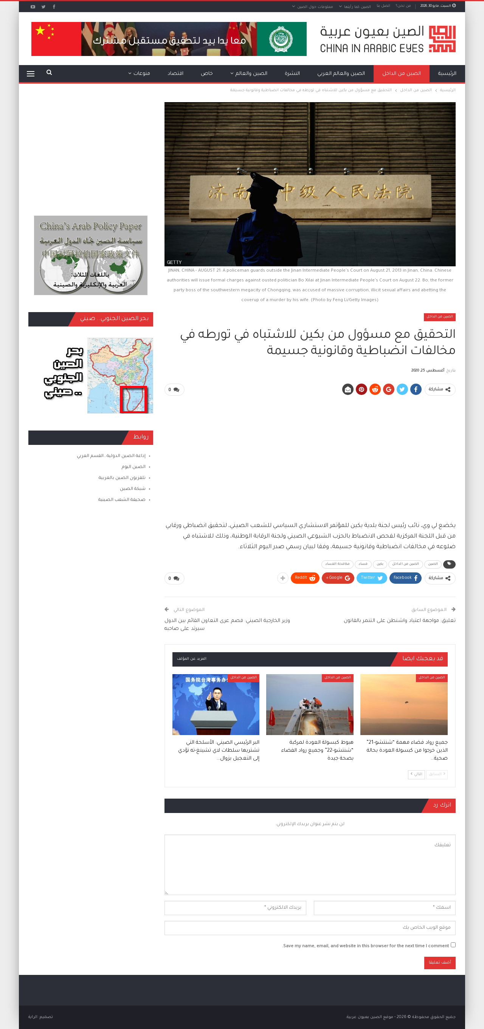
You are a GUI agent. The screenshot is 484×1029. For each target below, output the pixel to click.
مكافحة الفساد (337, 564)
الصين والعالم (251, 74)
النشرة (292, 74)
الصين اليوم (134, 467)
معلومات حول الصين (315, 7)
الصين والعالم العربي (341, 74)
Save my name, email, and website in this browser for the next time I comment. (365, 946)
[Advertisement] (310, 455)
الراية (32, 1017)
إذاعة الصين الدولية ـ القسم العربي (111, 456)
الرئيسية (447, 74)
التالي (416, 774)
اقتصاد (175, 74)
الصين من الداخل (401, 74)
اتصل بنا (383, 6)
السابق (437, 774)
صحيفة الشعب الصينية (122, 500)
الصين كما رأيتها (357, 7)
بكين (380, 564)
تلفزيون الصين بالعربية (122, 478)
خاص (207, 74)
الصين (433, 564)
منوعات (141, 74)
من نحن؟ (403, 6)
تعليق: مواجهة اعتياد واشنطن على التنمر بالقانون (400, 621)
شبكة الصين (133, 489)
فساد (363, 564)
